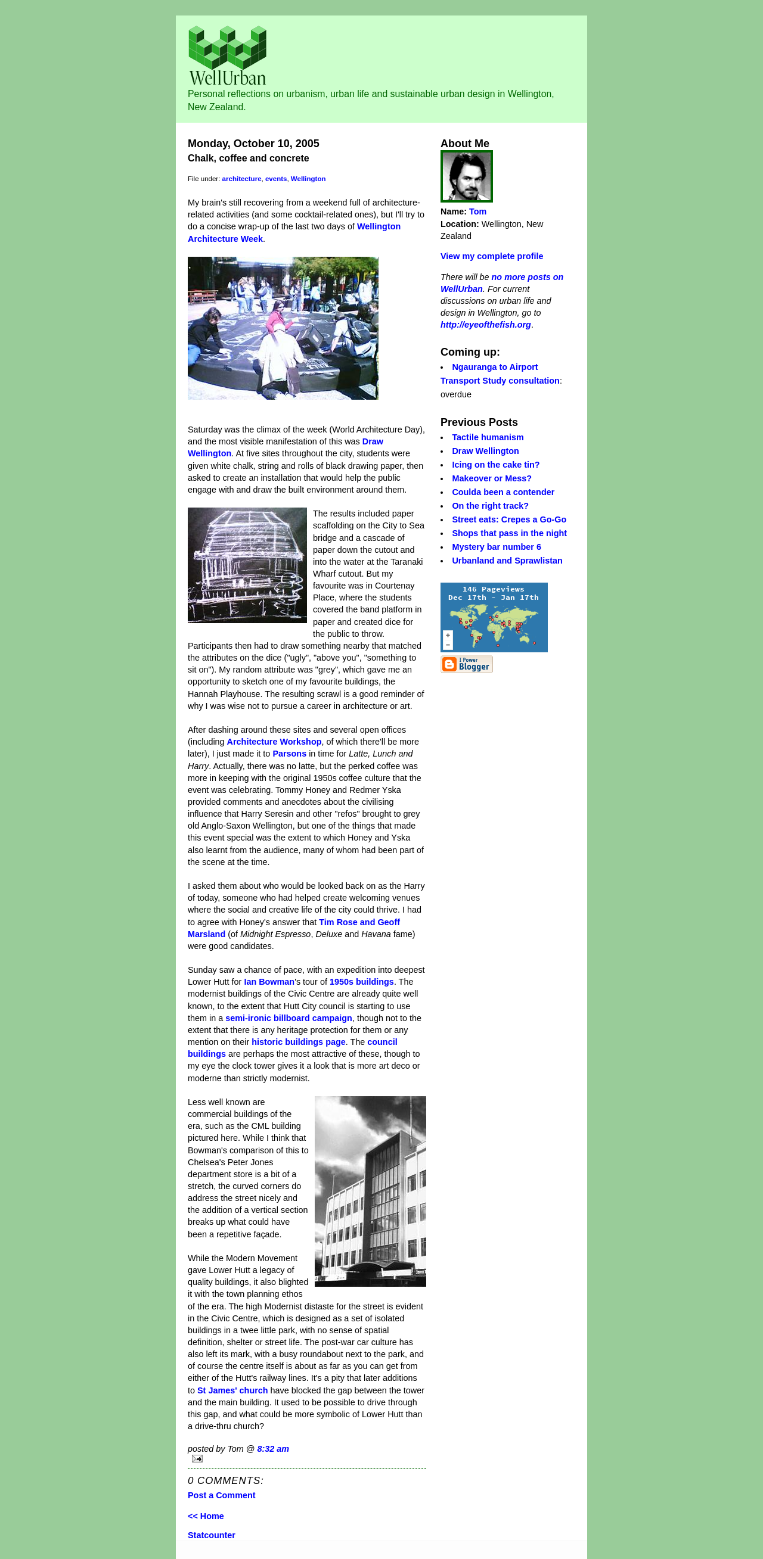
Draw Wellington (485, 451)
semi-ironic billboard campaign (288, 1018)
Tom (477, 211)
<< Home (206, 1516)
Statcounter (211, 1535)
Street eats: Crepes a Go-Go (509, 519)
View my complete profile (492, 256)
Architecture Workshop (274, 741)
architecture (242, 178)
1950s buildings (362, 982)
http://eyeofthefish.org (486, 324)
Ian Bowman (269, 982)
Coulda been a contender (503, 492)
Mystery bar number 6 (496, 547)
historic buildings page (299, 1042)
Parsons (289, 753)
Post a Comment (222, 1495)
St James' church (232, 1390)
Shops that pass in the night (509, 533)
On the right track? (490, 506)
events (276, 178)
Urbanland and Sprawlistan (507, 560)
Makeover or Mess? (492, 478)
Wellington (308, 178)
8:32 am (273, 1449)
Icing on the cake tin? (495, 464)
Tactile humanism (488, 437)
